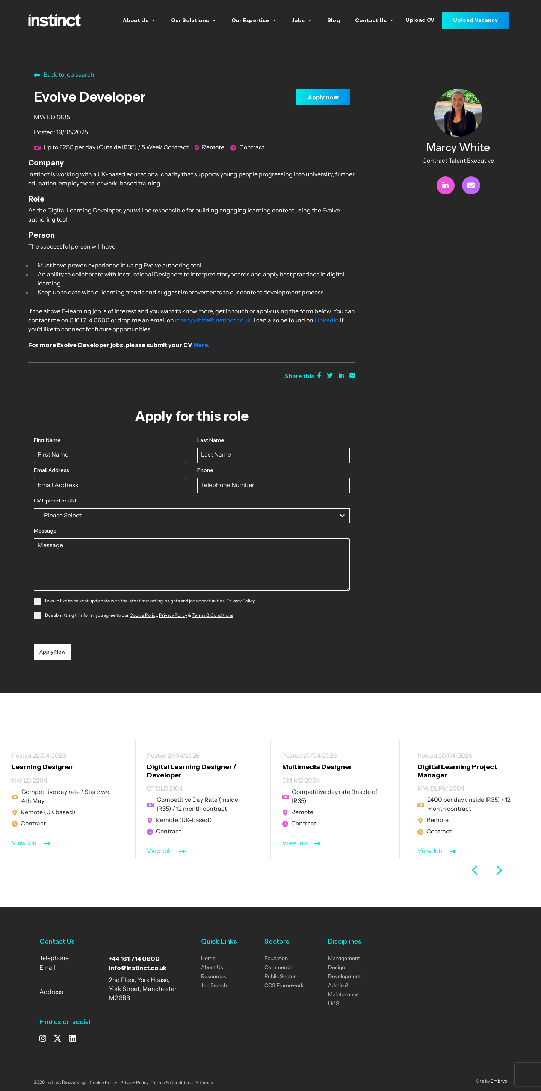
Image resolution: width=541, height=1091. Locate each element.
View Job (24, 844)
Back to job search (64, 75)
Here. (201, 345)
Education (276, 959)
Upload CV (419, 20)
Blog (333, 20)
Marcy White (458, 147)
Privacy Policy (241, 601)
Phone (205, 470)
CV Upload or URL (56, 500)
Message (45, 530)
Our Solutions (193, 20)
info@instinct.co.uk (137, 967)
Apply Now (52, 651)
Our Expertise (254, 20)
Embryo (499, 1081)
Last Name (210, 440)
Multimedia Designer (317, 767)
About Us (139, 20)
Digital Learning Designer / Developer (191, 771)
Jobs (302, 20)
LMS (333, 1004)
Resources (213, 977)
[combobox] (192, 515)
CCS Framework (284, 986)
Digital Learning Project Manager (457, 771)
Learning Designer (42, 767)
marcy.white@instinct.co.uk (213, 321)
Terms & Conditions (212, 615)
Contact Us (374, 20)
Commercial (278, 968)
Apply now (323, 97)
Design (336, 968)
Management (344, 959)
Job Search (214, 986)
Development (344, 977)
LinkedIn (326, 321)
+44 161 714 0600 (134, 958)
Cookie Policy (143, 615)
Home (208, 959)
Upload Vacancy (475, 20)
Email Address (51, 470)
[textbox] (184, 516)
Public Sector (280, 977)
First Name (47, 440)
